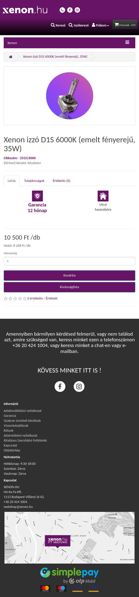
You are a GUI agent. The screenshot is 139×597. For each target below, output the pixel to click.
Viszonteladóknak (16, 425)
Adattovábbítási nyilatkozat (23, 411)
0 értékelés (35, 298)
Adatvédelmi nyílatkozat (20, 435)
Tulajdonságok (34, 181)
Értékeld (51, 298)
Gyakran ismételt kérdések (22, 421)
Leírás (12, 181)
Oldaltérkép (12, 450)
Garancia (10, 416)
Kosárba (69, 275)
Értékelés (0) (61, 181)
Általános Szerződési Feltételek (25, 440)
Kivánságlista (69, 287)
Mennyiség (10, 253)
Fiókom (100, 25)
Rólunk (8, 430)
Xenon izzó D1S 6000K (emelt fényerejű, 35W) (55, 56)
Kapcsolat (10, 445)
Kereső (58, 25)
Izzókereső (79, 25)
